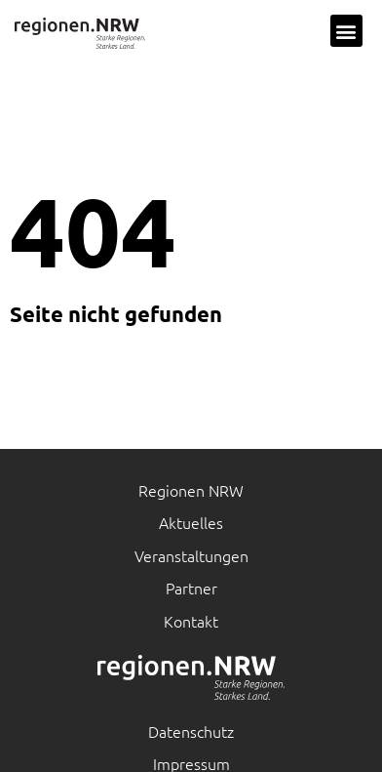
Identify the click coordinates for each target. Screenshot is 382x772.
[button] (346, 31)
